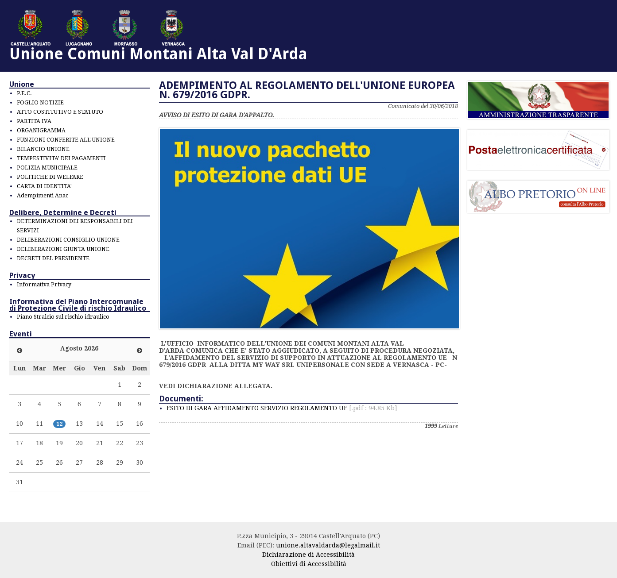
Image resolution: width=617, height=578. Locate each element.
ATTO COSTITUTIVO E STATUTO (60, 111)
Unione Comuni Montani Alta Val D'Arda (158, 54)
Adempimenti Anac (42, 195)
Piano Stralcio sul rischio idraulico (63, 316)
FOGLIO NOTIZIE (40, 102)
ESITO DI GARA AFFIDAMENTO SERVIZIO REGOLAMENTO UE (282, 408)
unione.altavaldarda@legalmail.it (328, 545)
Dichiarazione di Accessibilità (308, 554)
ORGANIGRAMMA (41, 130)
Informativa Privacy (44, 284)
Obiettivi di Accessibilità (308, 563)
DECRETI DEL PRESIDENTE (53, 258)
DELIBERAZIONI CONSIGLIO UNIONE (68, 239)
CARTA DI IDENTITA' (44, 186)
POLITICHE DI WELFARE (50, 176)
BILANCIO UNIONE (43, 149)
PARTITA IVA (34, 121)
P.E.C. (24, 93)
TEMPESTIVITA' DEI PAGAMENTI (61, 158)
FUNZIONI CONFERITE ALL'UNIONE (66, 139)
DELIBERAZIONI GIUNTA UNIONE (63, 249)
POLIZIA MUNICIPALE (47, 167)
